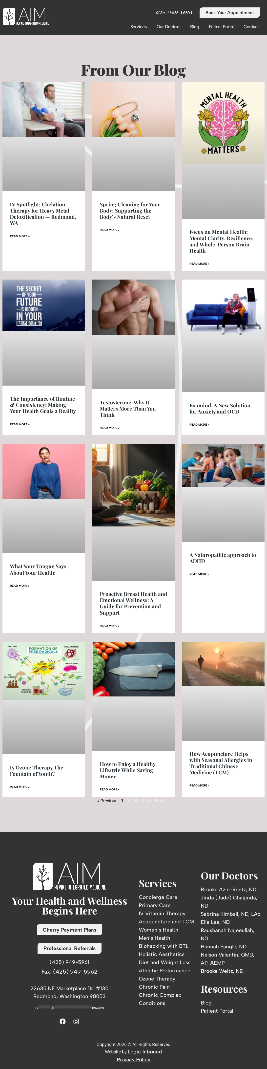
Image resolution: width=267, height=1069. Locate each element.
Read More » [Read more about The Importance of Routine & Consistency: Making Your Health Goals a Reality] (20, 424)
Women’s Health (158, 930)
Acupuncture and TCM (166, 921)
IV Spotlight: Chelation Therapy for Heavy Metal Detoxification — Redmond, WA (43, 213)
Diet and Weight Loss (164, 962)
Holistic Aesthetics (162, 954)
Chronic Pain (154, 987)
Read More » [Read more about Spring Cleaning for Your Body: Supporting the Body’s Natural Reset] (110, 230)
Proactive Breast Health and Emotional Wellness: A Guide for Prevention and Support (133, 603)
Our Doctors (168, 26)
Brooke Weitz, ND (222, 971)
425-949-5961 (172, 13)
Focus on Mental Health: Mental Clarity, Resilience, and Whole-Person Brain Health (221, 241)
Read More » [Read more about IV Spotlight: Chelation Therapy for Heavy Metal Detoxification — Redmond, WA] (20, 236)
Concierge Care (158, 897)
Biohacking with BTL (163, 946)
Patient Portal (221, 26)
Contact (251, 26)
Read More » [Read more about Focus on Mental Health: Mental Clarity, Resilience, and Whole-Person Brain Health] (199, 264)
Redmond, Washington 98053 (69, 996)
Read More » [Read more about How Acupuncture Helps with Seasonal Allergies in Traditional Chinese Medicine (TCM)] (199, 785)
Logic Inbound (145, 1051)
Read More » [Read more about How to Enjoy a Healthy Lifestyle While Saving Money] (110, 789)
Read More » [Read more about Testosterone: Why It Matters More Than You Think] (110, 428)
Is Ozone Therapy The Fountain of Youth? (36, 770)
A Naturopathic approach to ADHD (222, 557)
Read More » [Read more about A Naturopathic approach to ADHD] (199, 574)
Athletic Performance (164, 970)
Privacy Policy (133, 1059)
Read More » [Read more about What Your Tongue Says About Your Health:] (20, 586)
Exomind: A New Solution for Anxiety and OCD (219, 408)
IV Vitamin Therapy (162, 913)
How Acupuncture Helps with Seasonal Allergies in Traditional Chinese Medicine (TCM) (220, 763)
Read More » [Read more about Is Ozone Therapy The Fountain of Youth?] (20, 787)
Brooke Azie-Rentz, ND (228, 890)
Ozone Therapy (157, 979)
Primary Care (155, 905)
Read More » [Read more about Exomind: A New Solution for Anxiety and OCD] (199, 425)
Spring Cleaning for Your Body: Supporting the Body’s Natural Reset (130, 210)
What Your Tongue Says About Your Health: (38, 569)
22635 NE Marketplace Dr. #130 (69, 988)
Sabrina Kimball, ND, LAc (231, 914)
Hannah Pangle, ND (223, 947)
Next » (162, 801)
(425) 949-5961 (69, 962)
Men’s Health (154, 938)
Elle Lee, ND (215, 922)
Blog (194, 26)
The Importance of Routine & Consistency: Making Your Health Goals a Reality (43, 404)
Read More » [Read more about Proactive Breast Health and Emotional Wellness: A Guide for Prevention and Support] (110, 626)
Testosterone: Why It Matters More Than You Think (128, 408)
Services (138, 26)
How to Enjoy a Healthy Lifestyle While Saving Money (127, 770)
